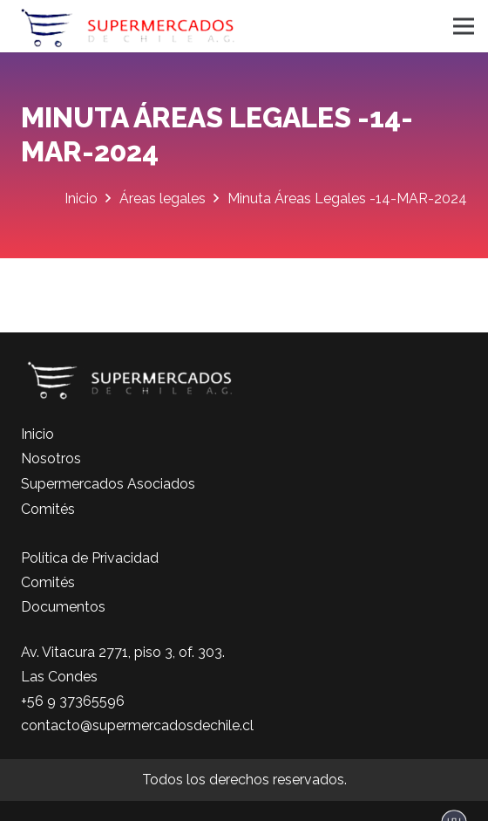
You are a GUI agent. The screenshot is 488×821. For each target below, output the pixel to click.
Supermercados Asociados (108, 483)
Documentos (63, 607)
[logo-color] (127, 26)
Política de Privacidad (90, 558)
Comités (48, 509)
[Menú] (463, 26)
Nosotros (51, 458)
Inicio (37, 434)
